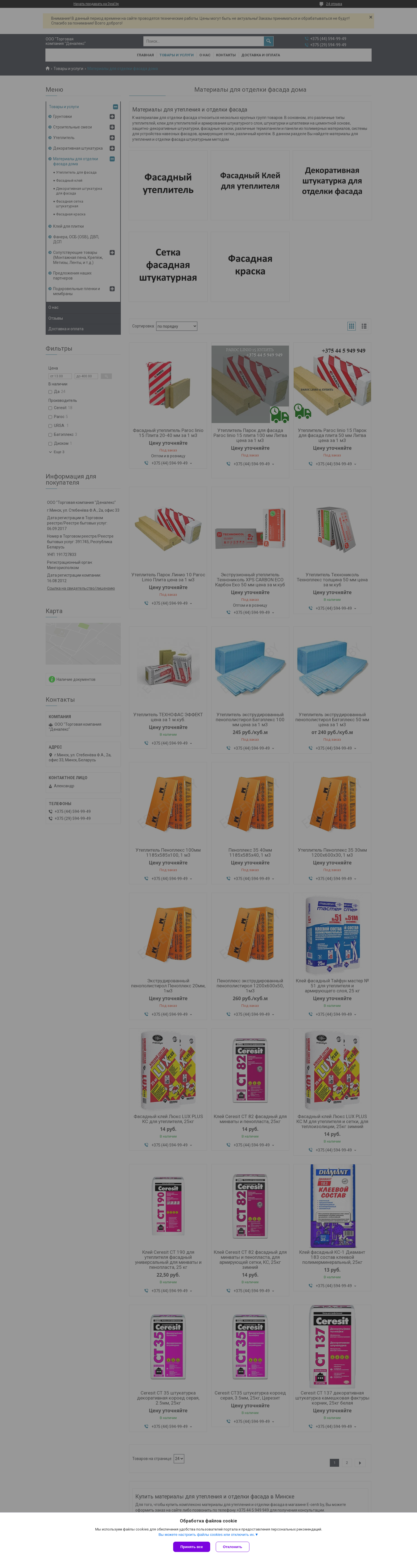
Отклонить (232, 1547)
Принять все (191, 1547)
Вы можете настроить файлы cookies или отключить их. (206, 1534)
